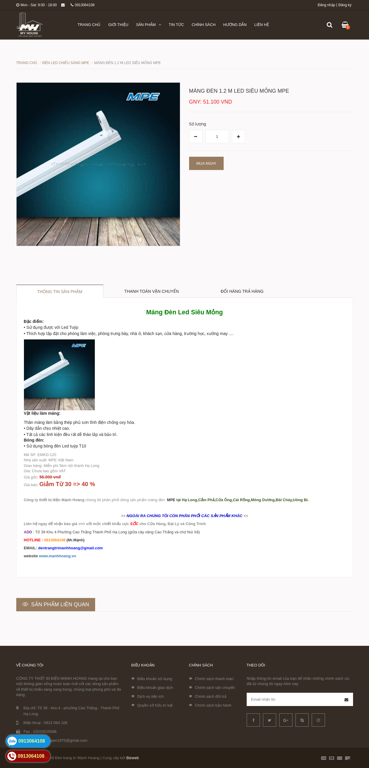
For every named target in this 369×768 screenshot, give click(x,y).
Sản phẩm (148, 24)
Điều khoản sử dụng (154, 679)
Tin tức (176, 24)
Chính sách (204, 24)
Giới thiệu (118, 24)
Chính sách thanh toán (214, 679)
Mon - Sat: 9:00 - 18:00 (36, 5)
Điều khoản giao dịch (155, 687)
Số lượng (197, 124)
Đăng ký (344, 5)
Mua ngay (206, 163)
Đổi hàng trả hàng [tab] (242, 291)
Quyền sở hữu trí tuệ (155, 705)
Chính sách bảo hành (213, 705)
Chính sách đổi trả (210, 696)
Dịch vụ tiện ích (150, 696)
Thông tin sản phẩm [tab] (59, 291)
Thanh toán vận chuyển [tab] (151, 291)
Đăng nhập (326, 5)
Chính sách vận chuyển (215, 687)
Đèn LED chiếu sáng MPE (65, 63)
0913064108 (83, 5)
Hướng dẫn (235, 24)
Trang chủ (89, 24)
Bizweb (132, 758)
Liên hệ (261, 24)
